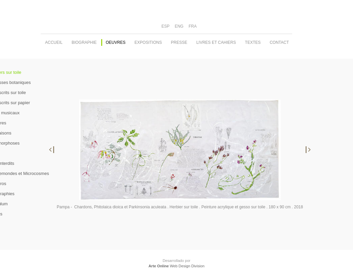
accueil (54, 42)
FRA (193, 26)
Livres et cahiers (216, 42)
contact (279, 42)
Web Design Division (176, 266)
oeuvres (115, 42)
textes (253, 42)
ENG (179, 26)
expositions (148, 42)
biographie (84, 42)
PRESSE (179, 42)
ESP (165, 26)
